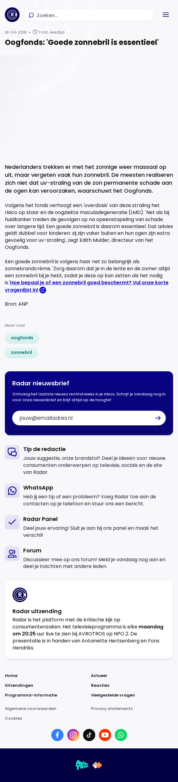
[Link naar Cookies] (89, 718)
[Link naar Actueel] (132, 676)
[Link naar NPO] (97, 765)
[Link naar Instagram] (73, 735)
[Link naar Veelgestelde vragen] (132, 695)
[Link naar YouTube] (105, 735)
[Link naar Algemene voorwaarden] (46, 709)
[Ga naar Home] (12, 14)
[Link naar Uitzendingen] (46, 685)
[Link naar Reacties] (132, 685)
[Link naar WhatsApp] (121, 735)
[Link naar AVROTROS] (82, 765)
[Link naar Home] (46, 676)
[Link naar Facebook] (57, 735)
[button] (165, 14)
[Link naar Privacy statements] (132, 709)
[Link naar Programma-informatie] (46, 695)
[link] (22, 337)
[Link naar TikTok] (89, 735)
